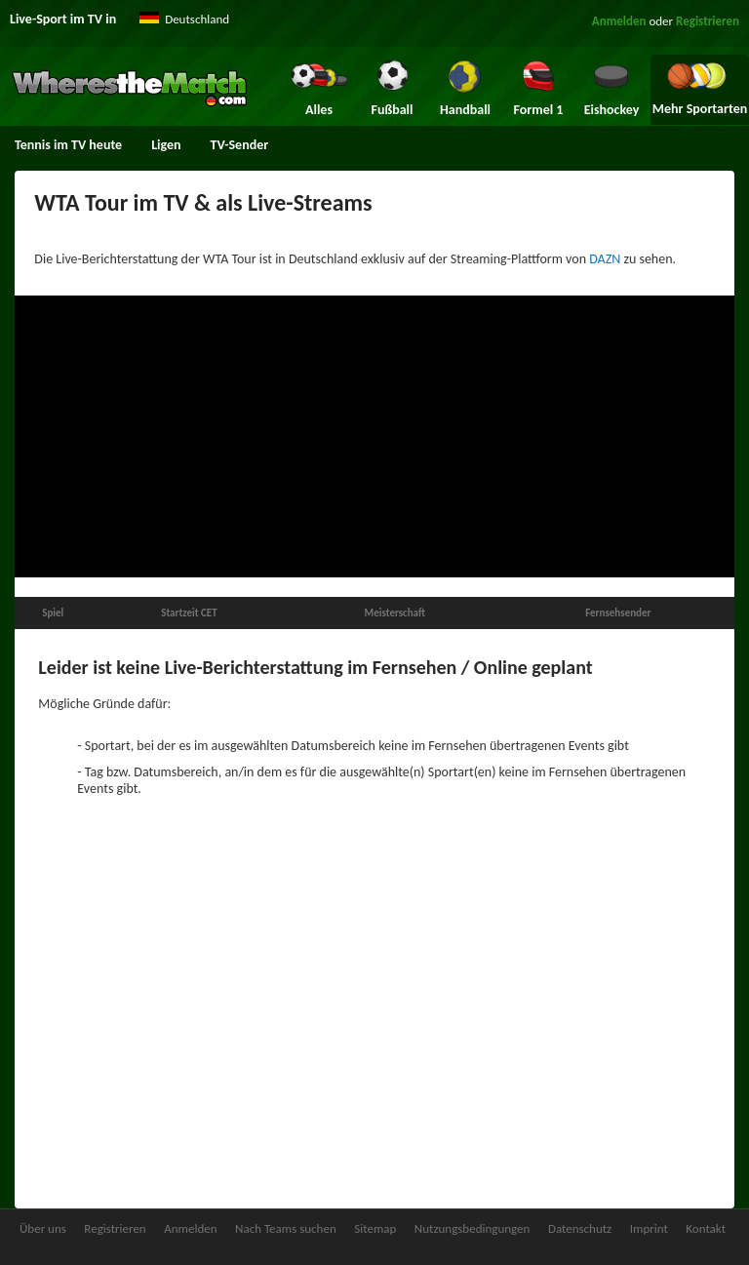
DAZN (604, 259)
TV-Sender (240, 145)
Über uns (43, 1228)
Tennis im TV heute (68, 145)
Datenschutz (579, 1228)
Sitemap (375, 1228)
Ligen (165, 145)
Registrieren (707, 21)
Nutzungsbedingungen (472, 1228)
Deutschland (197, 19)
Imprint (649, 1228)
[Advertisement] (374, 436)
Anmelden (619, 21)
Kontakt (706, 1228)
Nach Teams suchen (285, 1228)
